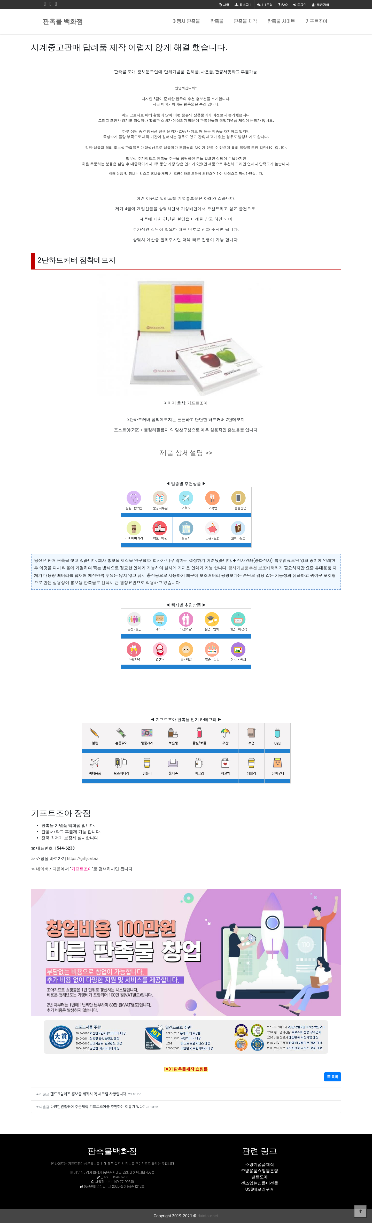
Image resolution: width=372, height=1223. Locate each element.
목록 (332, 1077)
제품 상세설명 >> (186, 453)
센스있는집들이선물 (259, 1183)
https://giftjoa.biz (82, 858)
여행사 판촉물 (186, 21)
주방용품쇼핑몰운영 (259, 1170)
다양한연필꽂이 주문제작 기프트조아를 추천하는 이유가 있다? (97, 1106)
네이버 (42, 868)
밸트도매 (259, 1176)
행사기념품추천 (242, 567)
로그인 (299, 4)
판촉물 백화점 (63, 21)
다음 (56, 868)
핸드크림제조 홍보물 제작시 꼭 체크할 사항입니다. (88, 1093)
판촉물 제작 (245, 21)
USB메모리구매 (259, 1189)
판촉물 (216, 21)
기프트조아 (316, 21)
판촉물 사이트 (281, 21)
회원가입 (320, 4)
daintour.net (208, 1215)
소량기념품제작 (259, 1164)
